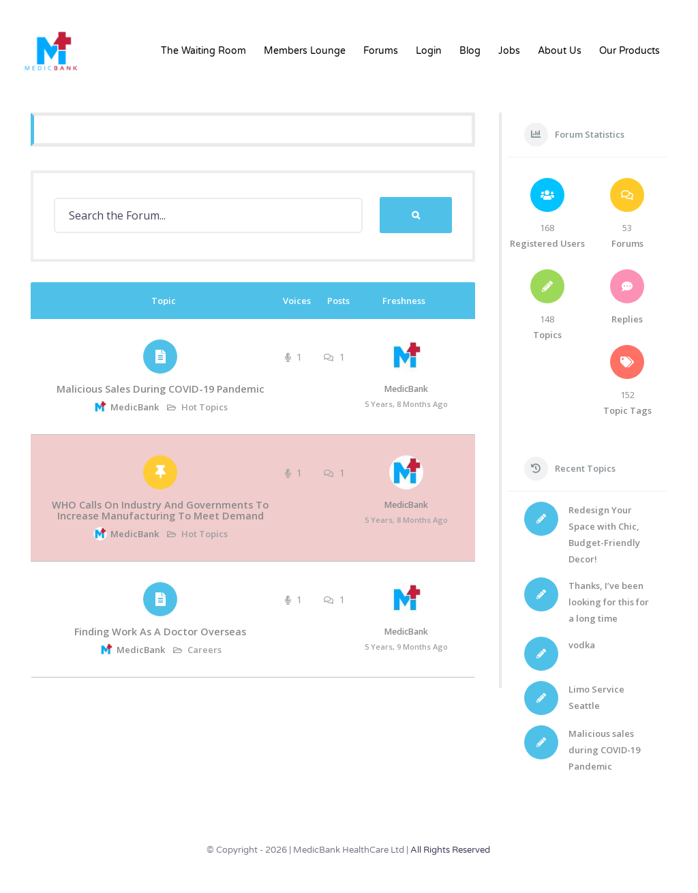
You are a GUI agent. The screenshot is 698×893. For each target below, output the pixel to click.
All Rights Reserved (450, 850)
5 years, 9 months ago (406, 646)
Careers (204, 650)
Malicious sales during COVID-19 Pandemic (160, 388)
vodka (581, 645)
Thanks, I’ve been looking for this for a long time (608, 601)
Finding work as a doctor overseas (160, 631)
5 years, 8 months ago (406, 404)
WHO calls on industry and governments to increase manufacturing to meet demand (160, 510)
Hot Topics (204, 407)
